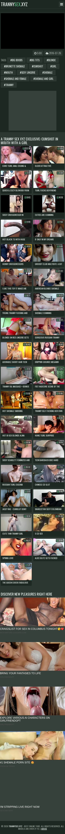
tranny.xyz (14, 4)
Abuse (44, 828)
